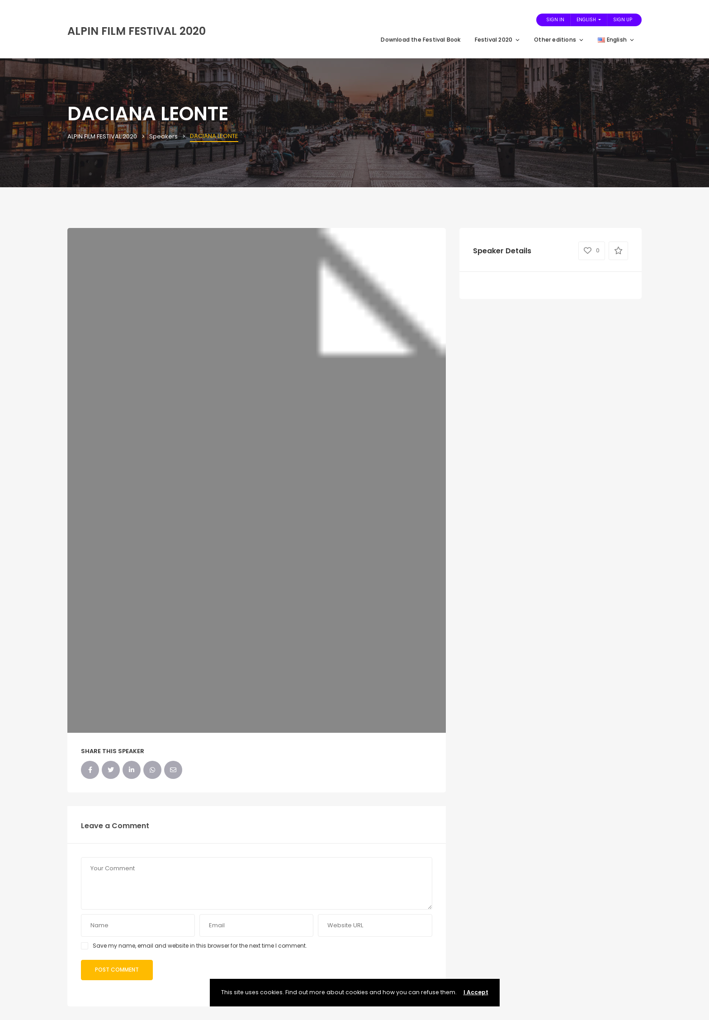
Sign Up (622, 20)
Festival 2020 (498, 39)
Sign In (555, 20)
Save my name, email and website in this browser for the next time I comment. (200, 945)
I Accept (475, 992)
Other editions (559, 39)
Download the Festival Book (421, 39)
